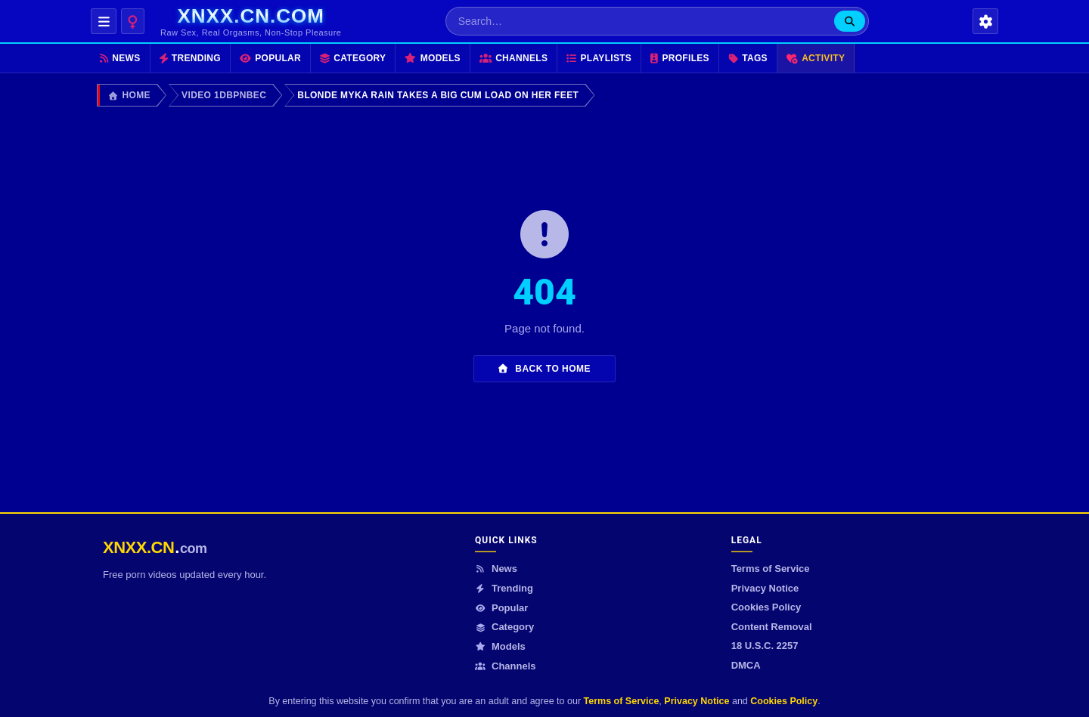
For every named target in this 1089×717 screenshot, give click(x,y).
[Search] (849, 21)
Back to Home (544, 368)
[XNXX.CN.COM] (154, 547)
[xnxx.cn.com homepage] (250, 21)
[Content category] (132, 21)
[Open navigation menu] (103, 21)
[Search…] (640, 21)
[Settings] (985, 21)
